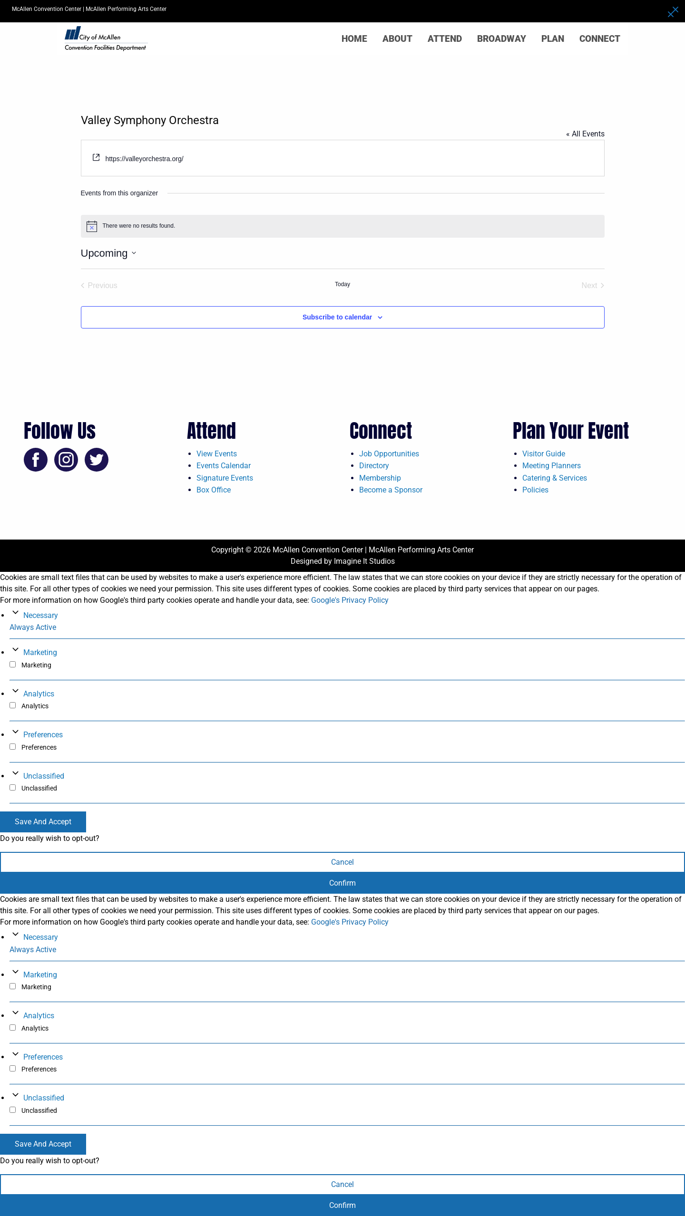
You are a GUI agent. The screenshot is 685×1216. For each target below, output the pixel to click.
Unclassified (43, 776)
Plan (552, 38)
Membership (380, 478)
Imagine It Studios (364, 561)
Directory (374, 465)
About (397, 38)
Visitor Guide (543, 453)
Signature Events (224, 478)
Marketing (40, 652)
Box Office (213, 489)
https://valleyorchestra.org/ (144, 159)
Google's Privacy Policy (350, 600)
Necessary (40, 615)
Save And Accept (43, 821)
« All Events (585, 133)
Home (354, 38)
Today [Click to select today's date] (342, 284)
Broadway (501, 38)
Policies (535, 489)
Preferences (43, 734)
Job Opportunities (389, 453)
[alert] (343, 226)
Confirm (342, 883)
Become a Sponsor (390, 489)
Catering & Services (554, 478)
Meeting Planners (551, 465)
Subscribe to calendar (337, 317)
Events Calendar (223, 465)
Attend (445, 38)
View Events (216, 453)
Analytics (38, 693)
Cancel (342, 862)
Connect (599, 38)
